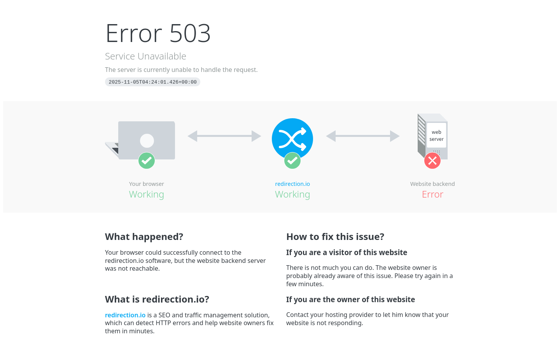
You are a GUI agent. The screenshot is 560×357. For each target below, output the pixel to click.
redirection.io (292, 183)
